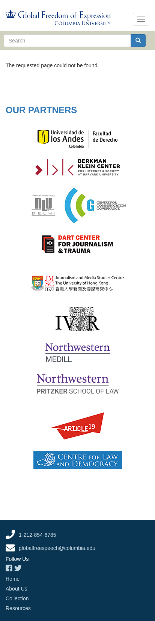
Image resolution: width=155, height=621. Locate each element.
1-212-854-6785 (37, 535)
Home (13, 579)
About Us (16, 589)
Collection (17, 598)
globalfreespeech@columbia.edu (57, 548)
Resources (18, 608)
